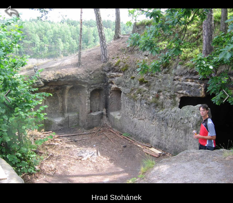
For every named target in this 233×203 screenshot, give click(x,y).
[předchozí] (7, 95)
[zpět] (11, 11)
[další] (226, 95)
